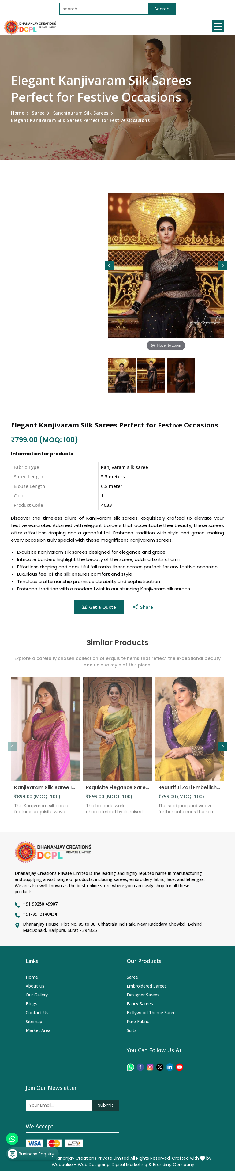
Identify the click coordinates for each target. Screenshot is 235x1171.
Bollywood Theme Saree (151, 1012)
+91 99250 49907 (40, 904)
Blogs (31, 1004)
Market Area (38, 1030)
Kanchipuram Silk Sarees (80, 113)
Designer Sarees (143, 995)
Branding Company (173, 1165)
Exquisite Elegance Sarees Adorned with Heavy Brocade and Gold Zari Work (117, 791)
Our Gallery (37, 995)
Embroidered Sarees (147, 986)
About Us (35, 986)
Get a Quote (99, 607)
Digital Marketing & (132, 1165)
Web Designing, (94, 1165)
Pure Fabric (138, 1021)
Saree (38, 113)
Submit (105, 1105)
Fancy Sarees (140, 1004)
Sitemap (34, 1021)
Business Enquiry (31, 1154)
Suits (131, 1030)
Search (162, 9)
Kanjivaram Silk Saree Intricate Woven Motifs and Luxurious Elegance (45, 791)
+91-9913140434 (40, 914)
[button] (222, 265)
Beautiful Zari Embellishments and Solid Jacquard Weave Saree (189, 791)
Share (143, 607)
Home (17, 113)
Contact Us (37, 1012)
